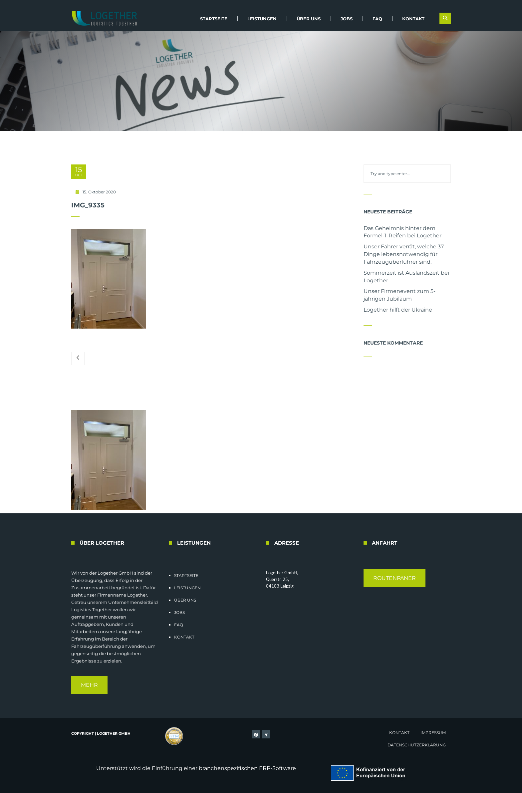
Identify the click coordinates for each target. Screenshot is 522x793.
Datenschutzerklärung (417, 744)
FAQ (377, 18)
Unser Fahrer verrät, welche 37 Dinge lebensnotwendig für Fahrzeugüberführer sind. (404, 254)
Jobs (347, 18)
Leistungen (262, 18)
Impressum (433, 732)
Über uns (309, 18)
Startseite (213, 18)
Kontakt (413, 18)
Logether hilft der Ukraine (398, 310)
